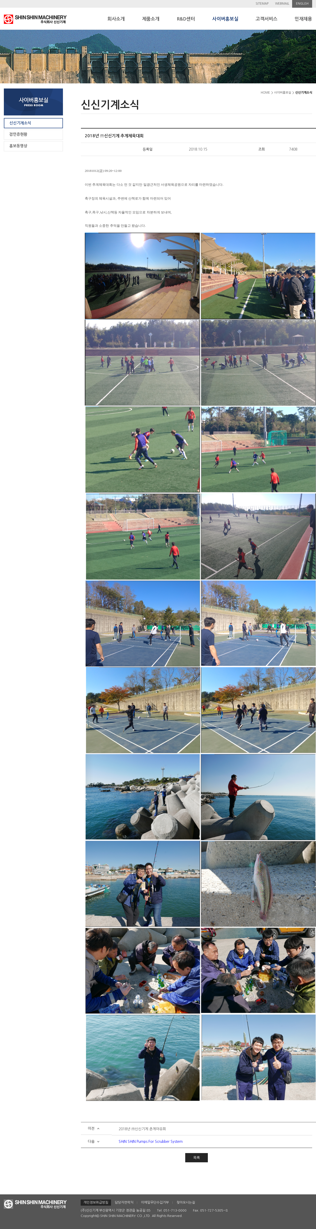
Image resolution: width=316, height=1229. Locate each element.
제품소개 (151, 19)
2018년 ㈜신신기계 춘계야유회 (142, 1129)
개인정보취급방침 (95, 1202)
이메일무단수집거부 (155, 1202)
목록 (196, 1157)
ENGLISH (302, 3)
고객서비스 (266, 19)
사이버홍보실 (225, 19)
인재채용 (303, 19)
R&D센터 (186, 19)
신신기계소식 (20, 123)
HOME (265, 92)
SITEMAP (262, 3)
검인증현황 (18, 134)
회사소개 (116, 19)
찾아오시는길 (185, 1202)
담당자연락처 (124, 1202)
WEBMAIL (282, 3)
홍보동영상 (18, 146)
